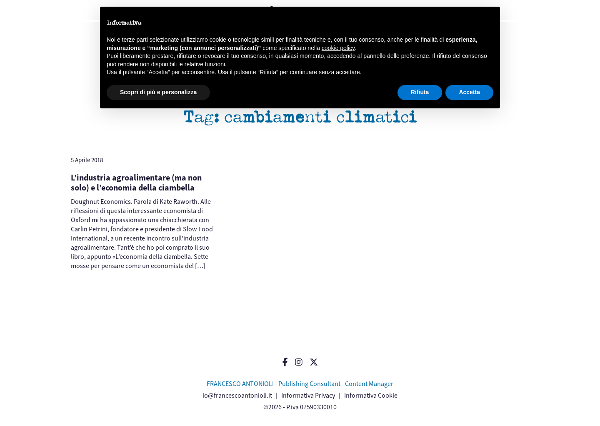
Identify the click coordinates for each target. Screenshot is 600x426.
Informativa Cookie (371, 395)
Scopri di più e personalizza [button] (158, 92)
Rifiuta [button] (420, 92)
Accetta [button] (469, 92)
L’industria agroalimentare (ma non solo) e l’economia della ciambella (136, 182)
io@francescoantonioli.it (237, 395)
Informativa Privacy (308, 395)
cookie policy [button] (338, 48)
